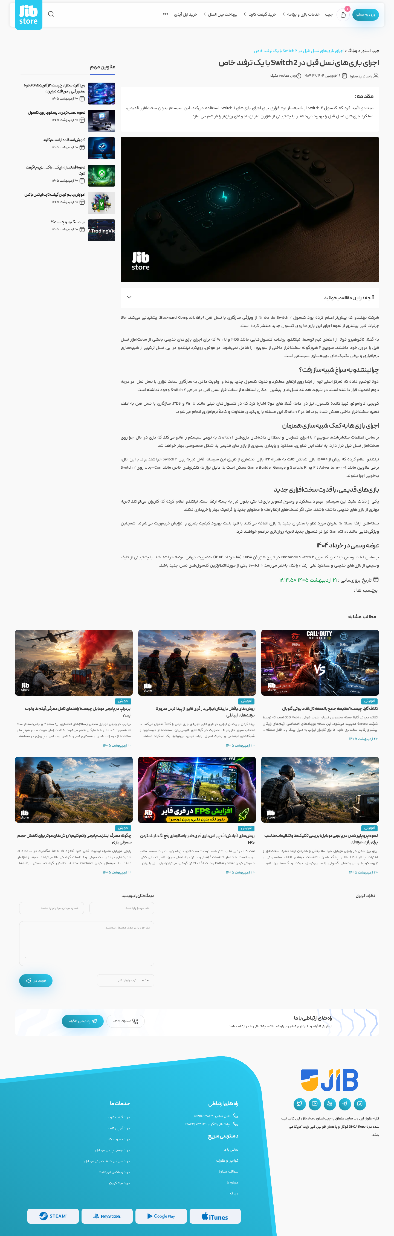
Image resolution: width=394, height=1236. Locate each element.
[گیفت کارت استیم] (53, 1216)
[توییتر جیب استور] (300, 1104)
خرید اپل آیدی (178, 14)
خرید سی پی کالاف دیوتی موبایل (107, 1161)
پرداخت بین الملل (216, 14)
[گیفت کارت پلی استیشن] (107, 1216)
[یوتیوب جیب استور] (315, 1104)
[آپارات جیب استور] (330, 1104)
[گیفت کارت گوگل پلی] (161, 1216)
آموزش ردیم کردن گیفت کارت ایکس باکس (54, 195)
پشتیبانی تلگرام (82, 1021)
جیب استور (370, 51)
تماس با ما (231, 1150)
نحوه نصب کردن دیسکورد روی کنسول (56, 113)
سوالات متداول (228, 1171)
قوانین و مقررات (227, 1161)
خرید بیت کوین (119, 1183)
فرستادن (36, 980)
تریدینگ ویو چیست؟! (68, 222)
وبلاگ (352, 51)
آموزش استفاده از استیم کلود (64, 140)
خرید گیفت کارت (256, 14)
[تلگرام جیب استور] (345, 1104)
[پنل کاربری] (362, 14)
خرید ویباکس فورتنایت (114, 1172)
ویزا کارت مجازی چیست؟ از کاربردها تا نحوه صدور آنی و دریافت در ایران (54, 89)
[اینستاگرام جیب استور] (360, 1104)
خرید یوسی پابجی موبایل (112, 1150)
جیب (322, 14)
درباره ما (232, 1182)
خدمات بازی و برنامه (296, 14)
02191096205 (125, 1021)
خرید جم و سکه (119, 1139)
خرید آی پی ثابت (119, 1128)
